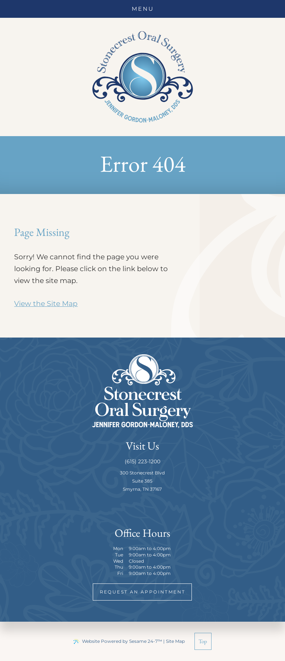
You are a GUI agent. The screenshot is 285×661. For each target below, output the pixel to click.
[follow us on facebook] (134, 507)
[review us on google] (150, 507)
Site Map (175, 641)
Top (203, 641)
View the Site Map (46, 303)
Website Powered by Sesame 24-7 (117, 641)
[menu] (142, 9)
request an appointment (143, 592)
